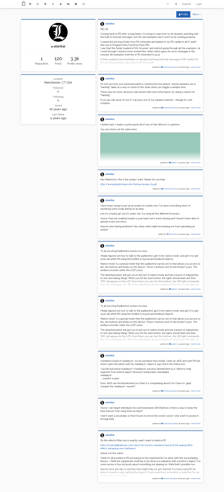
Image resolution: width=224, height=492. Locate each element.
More (198, 15)
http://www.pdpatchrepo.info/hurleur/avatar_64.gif (128, 184)
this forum (172, 234)
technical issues (169, 67)
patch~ (173, 162)
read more (196, 67)
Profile (183, 14)
